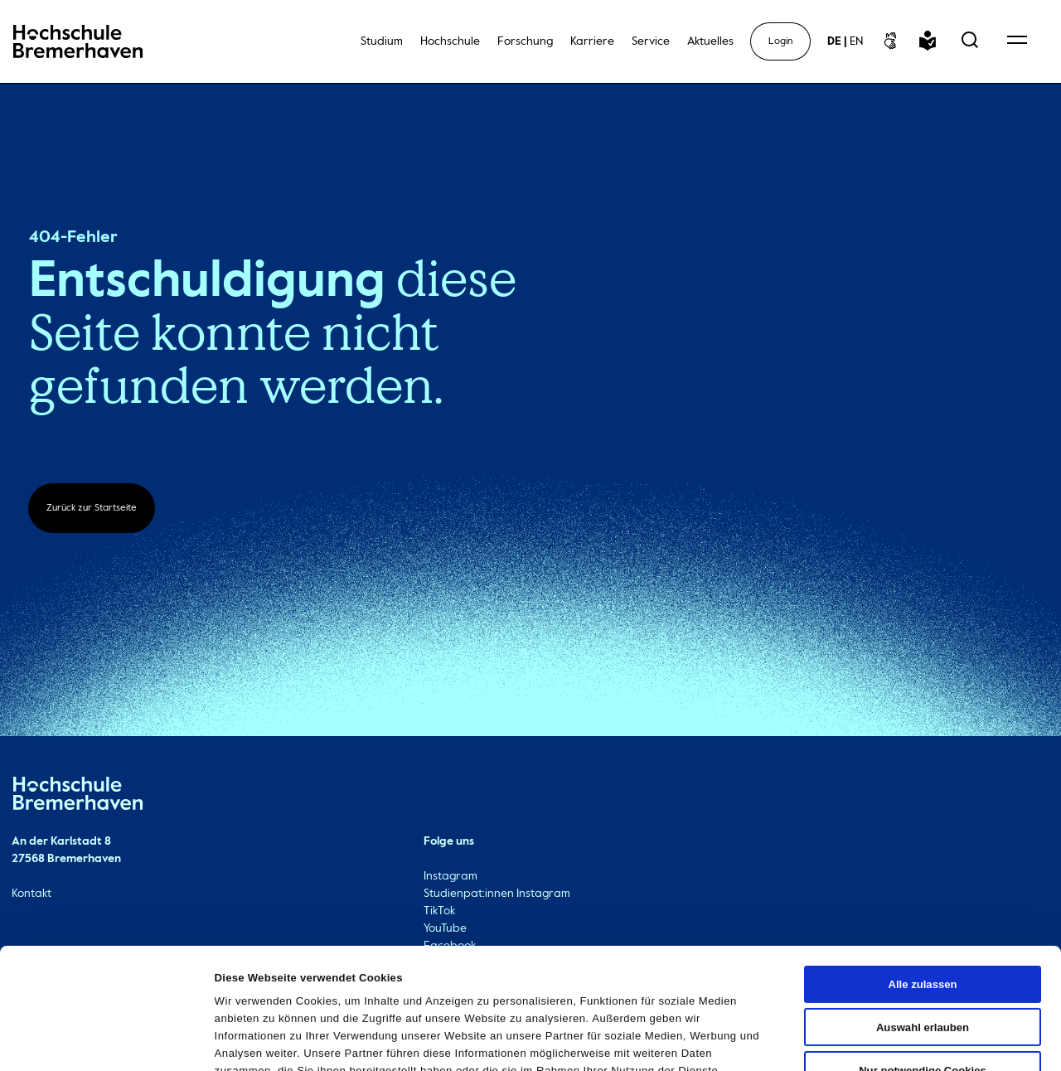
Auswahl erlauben (922, 917)
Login (780, 41)
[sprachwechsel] (845, 41)
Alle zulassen (922, 874)
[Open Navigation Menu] (1017, 41)
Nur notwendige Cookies (922, 960)
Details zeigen (820, 1040)
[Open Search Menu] (970, 41)
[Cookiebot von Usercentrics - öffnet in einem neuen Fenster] (107, 1040)
